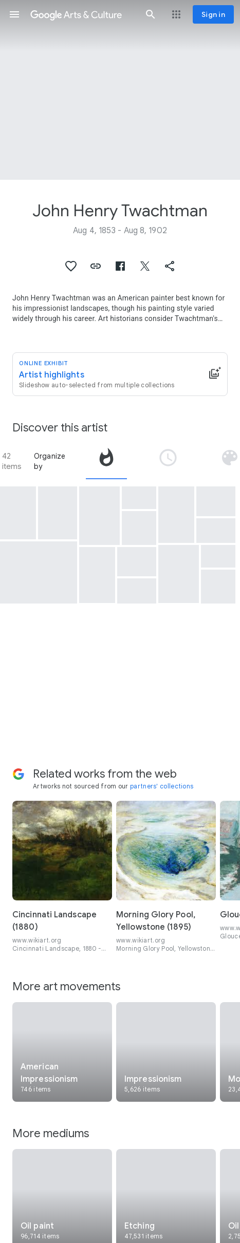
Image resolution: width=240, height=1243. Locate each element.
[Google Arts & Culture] (82, 14)
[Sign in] (213, 14)
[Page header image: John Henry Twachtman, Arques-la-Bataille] (120, 90)
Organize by (50, 461)
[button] (14, 14)
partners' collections (161, 786)
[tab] (106, 461)
